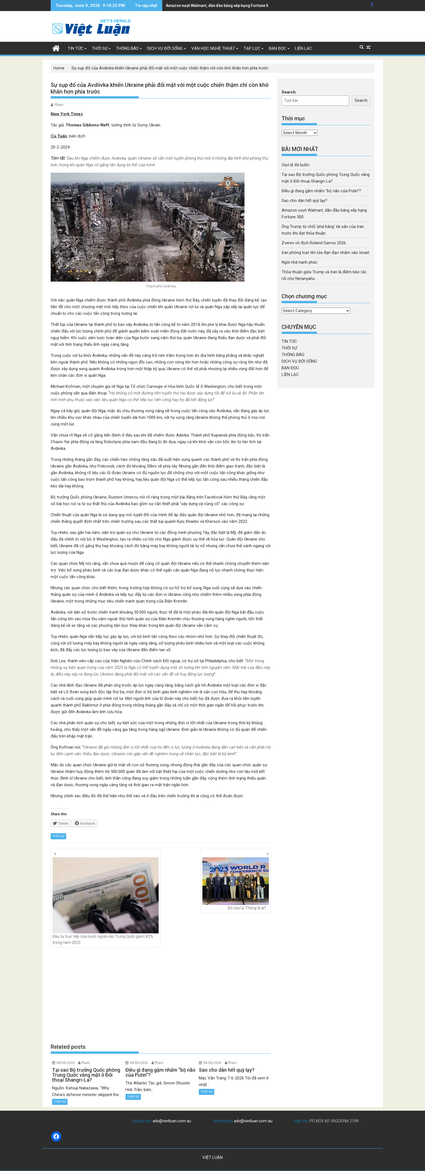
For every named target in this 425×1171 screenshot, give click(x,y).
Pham (59, 105)
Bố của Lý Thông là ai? (235, 883)
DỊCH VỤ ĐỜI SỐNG (165, 48)
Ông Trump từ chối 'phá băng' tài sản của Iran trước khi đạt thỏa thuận (229, 5)
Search (289, 92)
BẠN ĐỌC (277, 48)
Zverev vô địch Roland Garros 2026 (314, 242)
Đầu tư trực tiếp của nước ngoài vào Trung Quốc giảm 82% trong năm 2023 (106, 901)
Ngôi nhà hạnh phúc (300, 262)
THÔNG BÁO (127, 48)
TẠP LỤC (252, 48)
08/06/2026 (65, 1063)
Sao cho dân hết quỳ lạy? (304, 200)
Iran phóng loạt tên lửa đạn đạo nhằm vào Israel (325, 252)
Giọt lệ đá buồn (295, 164)
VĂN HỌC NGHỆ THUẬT (213, 48)
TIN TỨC (75, 48)
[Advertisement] (161, 995)
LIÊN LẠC (303, 48)
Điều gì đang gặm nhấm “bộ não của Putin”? (321, 190)
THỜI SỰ (99, 48)
